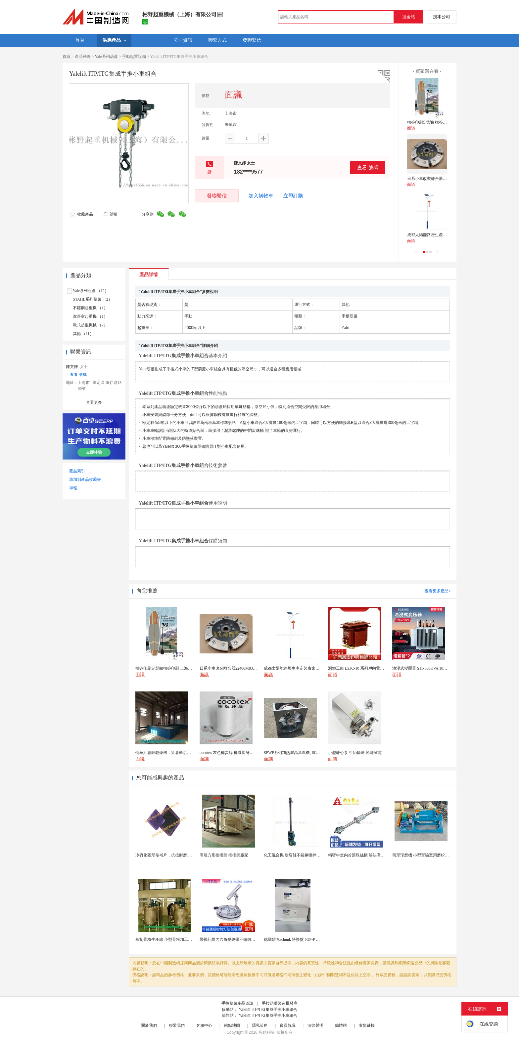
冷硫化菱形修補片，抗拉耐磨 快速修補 (169, 855)
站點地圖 (232, 1025)
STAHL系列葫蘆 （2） (92, 299)
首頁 (67, 56)
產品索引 (77, 471)
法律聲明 (315, 1025)
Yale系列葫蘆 (106, 56)
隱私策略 (260, 1025)
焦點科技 (266, 1032)
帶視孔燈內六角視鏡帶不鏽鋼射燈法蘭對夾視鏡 (241, 939)
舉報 (110, 214)
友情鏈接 (367, 1025)
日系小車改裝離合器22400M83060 (436, 178)
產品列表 (83, 56)
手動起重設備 (134, 56)
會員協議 (288, 1025)
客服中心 (204, 1025)
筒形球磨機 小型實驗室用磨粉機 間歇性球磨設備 (435, 855)
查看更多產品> (438, 591)
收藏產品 (81, 214)
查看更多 (94, 402)
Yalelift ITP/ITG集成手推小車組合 (268, 1009)
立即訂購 (293, 195)
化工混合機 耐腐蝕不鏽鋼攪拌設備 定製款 (300, 855)
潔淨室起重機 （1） (90, 316)
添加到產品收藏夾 (85, 479)
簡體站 (341, 1025)
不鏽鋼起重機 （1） (90, 308)
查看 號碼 (367, 167)
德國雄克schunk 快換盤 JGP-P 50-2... (295, 939)
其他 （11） (83, 333)
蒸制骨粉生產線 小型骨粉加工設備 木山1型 (173, 939)
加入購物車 (261, 195)
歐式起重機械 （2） (90, 325)
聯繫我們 (177, 1025)
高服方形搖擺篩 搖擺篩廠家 (224, 855)
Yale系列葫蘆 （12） (91, 290)
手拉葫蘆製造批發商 (280, 1003)
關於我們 (149, 1025)
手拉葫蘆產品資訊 (237, 1003)
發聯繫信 (217, 195)
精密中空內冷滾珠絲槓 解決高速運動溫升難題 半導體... (376, 855)
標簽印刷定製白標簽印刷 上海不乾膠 (439, 122)
